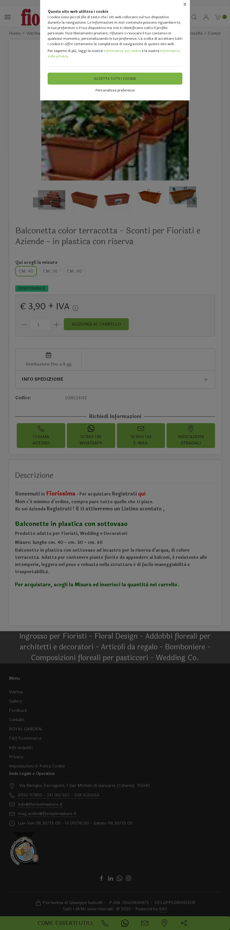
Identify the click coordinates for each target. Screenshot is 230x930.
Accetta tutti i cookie (115, 78)
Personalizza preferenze (115, 90)
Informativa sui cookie (122, 50)
